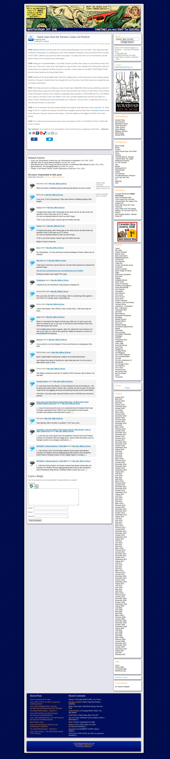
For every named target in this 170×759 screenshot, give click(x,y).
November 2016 (120, 444)
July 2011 (118, 563)
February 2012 (120, 550)
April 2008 (118, 636)
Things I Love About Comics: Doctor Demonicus (49, 168)
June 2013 (119, 520)
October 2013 (120, 513)
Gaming (118, 155)
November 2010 (120, 578)
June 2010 (119, 587)
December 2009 (120, 599)
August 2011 (119, 561)
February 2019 (120, 420)
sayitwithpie (119, 342)
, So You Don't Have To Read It (126, 210)
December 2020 (120, 407)
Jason (39, 317)
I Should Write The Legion (124, 159)
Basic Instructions (121, 256)
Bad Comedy (119, 146)
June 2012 (119, 543)
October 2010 (120, 580)
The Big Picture (120, 351)
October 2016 (120, 446)
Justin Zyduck (120, 127)
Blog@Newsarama (121, 258)
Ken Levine (119, 295)
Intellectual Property (122, 161)
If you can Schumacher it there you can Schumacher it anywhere (55, 160)
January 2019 (120, 421)
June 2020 (119, 410)
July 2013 (118, 518)
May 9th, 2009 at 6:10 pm (54, 195)
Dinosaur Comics (98, 110)
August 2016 (119, 449)
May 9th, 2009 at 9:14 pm (55, 304)
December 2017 (120, 433)
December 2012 (120, 531)
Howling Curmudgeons (123, 286)
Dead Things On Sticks (123, 271)
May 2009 (118, 612)
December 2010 (120, 576)
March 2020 (119, 412)
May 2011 (118, 567)
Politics (117, 172)
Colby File (118, 263)
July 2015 (118, 474)
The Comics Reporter (122, 355)
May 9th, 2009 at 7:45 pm (59, 291)
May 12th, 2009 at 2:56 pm (65, 431)
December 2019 (120, 416)
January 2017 (120, 440)
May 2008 (118, 634)
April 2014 (118, 502)
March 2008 (119, 638)
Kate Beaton (50, 63)
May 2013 (118, 522)
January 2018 (120, 431)
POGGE (118, 338)
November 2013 (120, 511)
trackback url (59, 177)
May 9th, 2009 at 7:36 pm (57, 260)
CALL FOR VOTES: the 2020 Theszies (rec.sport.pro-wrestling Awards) (44, 714)
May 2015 (118, 477)
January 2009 (120, 619)
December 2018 (120, 423)
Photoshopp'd (120, 170)
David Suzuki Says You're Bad (126, 151)
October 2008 (120, 625)
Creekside (118, 267)
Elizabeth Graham (121, 124)
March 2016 (119, 459)
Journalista (119, 291)
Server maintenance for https (40, 699)
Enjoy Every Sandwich (123, 274)
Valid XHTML (78, 745)
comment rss (48, 177)
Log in (117, 665)
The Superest (120, 366)
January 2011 (120, 574)
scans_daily (119, 343)
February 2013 (120, 528)
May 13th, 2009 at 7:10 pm (81, 446)
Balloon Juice (120, 254)
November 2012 (120, 533)
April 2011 (118, 569)
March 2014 (119, 503)
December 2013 (120, 509)
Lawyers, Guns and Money (124, 302)
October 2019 (120, 418)
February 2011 (120, 572)
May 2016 (118, 455)
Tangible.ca (119, 349)
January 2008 (120, 641)
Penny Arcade (120, 332)
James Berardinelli (121, 288)
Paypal (127, 388)
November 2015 (120, 466)
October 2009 (120, 602)
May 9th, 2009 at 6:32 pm (56, 207)
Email (30, 515)
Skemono (40, 339)
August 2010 (119, 584)
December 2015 (120, 464)
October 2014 (120, 490)
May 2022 (118, 399)
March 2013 (119, 526)
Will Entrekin (119, 133)
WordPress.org (120, 671)
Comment (31, 483)
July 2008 (118, 630)
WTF (117, 183)
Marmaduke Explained (123, 315)
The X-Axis (119, 368)
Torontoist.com (120, 370)
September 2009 (121, 604)
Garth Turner (119, 282)
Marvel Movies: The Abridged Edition (45, 166)
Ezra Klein (118, 276)
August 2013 (119, 516)
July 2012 (118, 541)
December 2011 (120, 554)
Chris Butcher (120, 261)
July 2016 (118, 451)
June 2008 (119, 632)
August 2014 (119, 494)
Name (30, 511)
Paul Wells (119, 330)
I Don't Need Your (124, 199)
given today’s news (37, 722)
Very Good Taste (121, 371)
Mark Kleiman (120, 314)
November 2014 (120, 489)
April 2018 (118, 425)
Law (116, 164)
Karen (39, 248)
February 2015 (120, 483)
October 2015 (120, 468)
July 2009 (118, 608)
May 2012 (118, 544)
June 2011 (119, 565)
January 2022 (120, 401)
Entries (119, 667)
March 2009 (119, 615)
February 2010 (120, 595)
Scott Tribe (119, 347)
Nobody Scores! (120, 319)
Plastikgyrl (118, 336)
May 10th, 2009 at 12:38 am (61, 352)
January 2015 (120, 485)
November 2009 (120, 600)
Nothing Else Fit (120, 168)
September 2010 (121, 582)
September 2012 (121, 537)
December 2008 (120, 621)
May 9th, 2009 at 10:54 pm (58, 339)
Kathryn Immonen (39, 50)
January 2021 (120, 405)
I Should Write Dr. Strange (124, 157)
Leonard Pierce (120, 304)
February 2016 (120, 461)
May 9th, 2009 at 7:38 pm (60, 280)
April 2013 (118, 524)
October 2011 (120, 557)
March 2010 (119, 593)
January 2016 (120, 462)
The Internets (120, 174)
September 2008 (121, 626)
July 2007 (118, 653)
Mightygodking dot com (86, 743)
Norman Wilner (120, 321)
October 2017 (120, 436)
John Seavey (119, 289)
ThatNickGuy (41, 280)
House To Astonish (121, 284)
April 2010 (118, 591)
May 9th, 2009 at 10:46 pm (56, 317)
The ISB (118, 358)
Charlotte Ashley (42, 381)
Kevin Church (120, 297)
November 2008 (120, 623)
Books (117, 148)
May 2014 (118, 500)
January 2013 (120, 530)
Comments (121, 669)
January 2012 (120, 552)
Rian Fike (40, 260)
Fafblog (117, 278)
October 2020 (120, 408)
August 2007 (119, 651)
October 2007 (120, 647)
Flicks (117, 153)
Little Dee (118, 312)
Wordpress (88, 746)
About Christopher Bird (123, 198)
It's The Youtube (120, 162)
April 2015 (118, 479)
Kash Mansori (120, 293)
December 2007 (120, 643)
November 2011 (120, 556)
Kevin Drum (119, 299)
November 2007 (120, 645)
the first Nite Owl (45, 331)
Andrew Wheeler (121, 252)
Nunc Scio (118, 323)
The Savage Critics (122, 364)
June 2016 (119, 453)
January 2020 (120, 414)
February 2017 (120, 438)
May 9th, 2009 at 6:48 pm (55, 248)
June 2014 (119, 498)
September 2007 (121, 649)
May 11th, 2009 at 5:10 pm (71, 403)
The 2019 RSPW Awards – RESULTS (43, 729)
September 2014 (121, 492)
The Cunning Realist (122, 356)
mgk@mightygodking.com (123, 67)
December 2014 (120, 487)
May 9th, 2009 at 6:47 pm (56, 226)
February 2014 (120, 505)
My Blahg (118, 317)
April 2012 (118, 546)
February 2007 (120, 654)
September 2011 (121, 559)
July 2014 (118, 496)
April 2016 (118, 457)
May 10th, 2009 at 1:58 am (56, 368)
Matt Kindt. (79, 88)
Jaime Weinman (121, 126)
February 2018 (120, 429)
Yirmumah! (119, 377)
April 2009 (118, 613)
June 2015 (119, 475)
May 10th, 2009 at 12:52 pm (63, 381)
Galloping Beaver (121, 280)
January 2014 (120, 507)
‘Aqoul (117, 248)
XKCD (117, 375)
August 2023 (119, 397)
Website (31, 519)
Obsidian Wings (120, 325)
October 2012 (120, 535)
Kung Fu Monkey (121, 301)
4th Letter (118, 250)
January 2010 (120, 597)
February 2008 (120, 640)
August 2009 (119, 606)
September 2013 (121, 515)
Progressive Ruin (121, 340)
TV (116, 179)
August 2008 (119, 628)
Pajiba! (117, 329)
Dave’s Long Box (121, 269)
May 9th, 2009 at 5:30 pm (58, 183)
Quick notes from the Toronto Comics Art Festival (63, 36)
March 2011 (119, 571)
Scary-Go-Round (121, 345)
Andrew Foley (120, 120)
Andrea (39, 207)
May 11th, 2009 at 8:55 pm (54, 418)
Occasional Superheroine (124, 327)
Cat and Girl (119, 260)
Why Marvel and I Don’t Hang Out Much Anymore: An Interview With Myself (59, 164)
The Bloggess (120, 353)
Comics (46, 41)
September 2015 (121, 470)
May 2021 (118, 403)
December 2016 (120, 442)
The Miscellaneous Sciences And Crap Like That (125, 176)
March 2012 (119, 548)
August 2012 (119, 539)
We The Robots (120, 373)
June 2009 (119, 610)
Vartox (58, 97)
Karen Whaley (120, 129)
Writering (118, 181)
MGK (43, 39)
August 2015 (119, 472)
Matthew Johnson (121, 131)
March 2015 (119, 481)
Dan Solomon (120, 122)
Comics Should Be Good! (124, 265)
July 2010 (118, 585)
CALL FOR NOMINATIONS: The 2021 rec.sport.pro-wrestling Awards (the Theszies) (46, 707)
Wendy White (120, 135)
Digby (117, 273)
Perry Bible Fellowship (123, 334)
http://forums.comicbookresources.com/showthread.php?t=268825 (60, 271)
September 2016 (121, 448)
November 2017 (120, 434)
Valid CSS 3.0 (89, 745)
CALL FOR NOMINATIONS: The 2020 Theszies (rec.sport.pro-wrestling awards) (47, 719)
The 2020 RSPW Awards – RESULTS (43, 711)
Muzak (117, 166)
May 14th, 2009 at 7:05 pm (81, 461)
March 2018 (119, 427)
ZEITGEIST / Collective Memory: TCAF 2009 (52, 446)
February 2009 (120, 617)
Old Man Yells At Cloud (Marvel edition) (46, 162)
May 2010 (118, 589)
